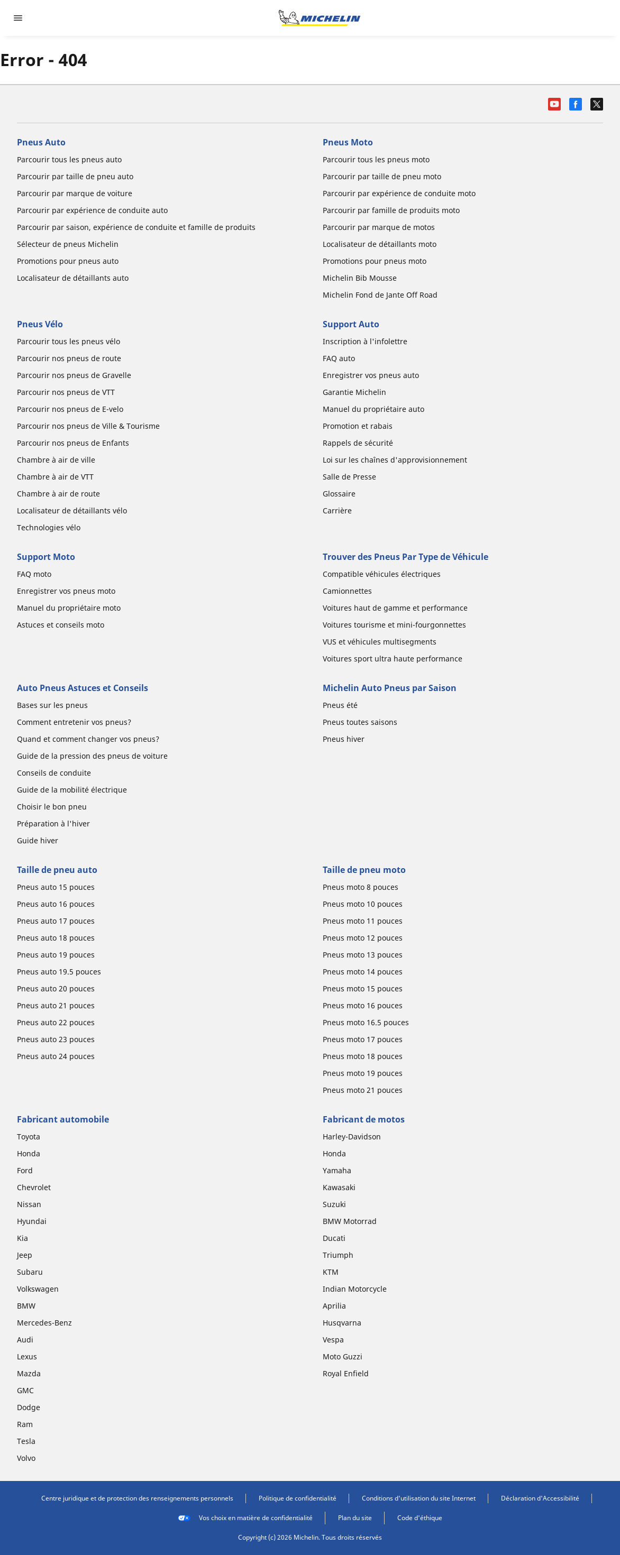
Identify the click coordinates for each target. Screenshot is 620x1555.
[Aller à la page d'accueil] (319, 17)
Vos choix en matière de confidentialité (245, 1518)
